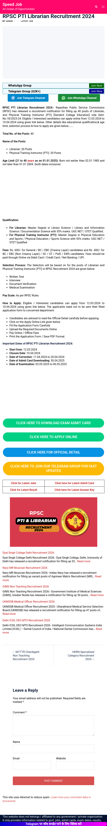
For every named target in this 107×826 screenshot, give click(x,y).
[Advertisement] (55, 52)
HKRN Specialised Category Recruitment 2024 (81, 655)
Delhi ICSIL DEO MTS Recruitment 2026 (26, 620)
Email (16, 758)
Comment (20, 712)
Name (16, 742)
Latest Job (28, 21)
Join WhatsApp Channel (79, 98)
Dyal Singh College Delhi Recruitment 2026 (28, 552)
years (30, 160)
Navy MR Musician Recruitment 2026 (25, 567)
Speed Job (12, 4)
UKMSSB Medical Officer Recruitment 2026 (29, 601)
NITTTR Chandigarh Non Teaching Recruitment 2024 (26, 655)
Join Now (96, 85)
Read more (83, 561)
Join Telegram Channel (28, 98)
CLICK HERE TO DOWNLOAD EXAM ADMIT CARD (53, 423)
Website (61, 758)
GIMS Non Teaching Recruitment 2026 (26, 586)
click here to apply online (53, 437)
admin (9, 21)
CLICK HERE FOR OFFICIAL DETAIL (53, 452)
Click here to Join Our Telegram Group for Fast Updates (53, 468)
